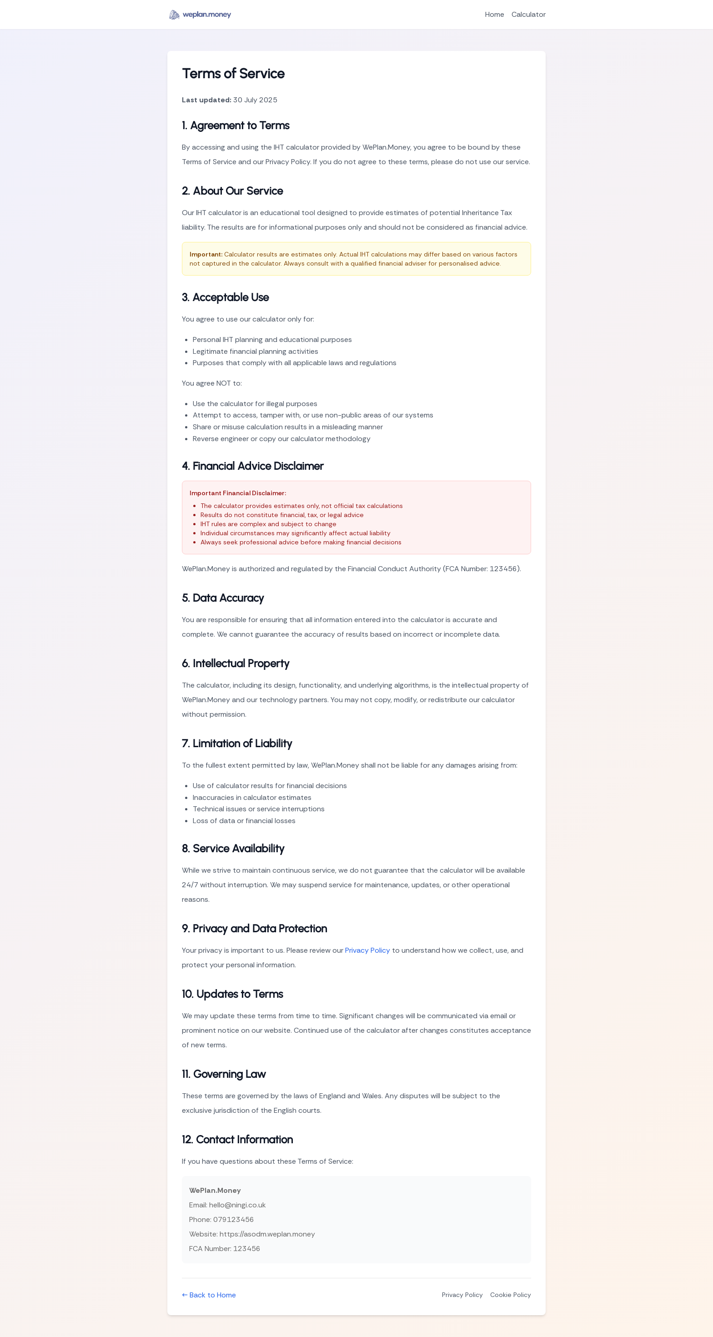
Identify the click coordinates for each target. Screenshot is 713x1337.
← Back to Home (209, 1295)
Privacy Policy (367, 950)
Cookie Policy (510, 1295)
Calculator (529, 14)
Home (494, 14)
